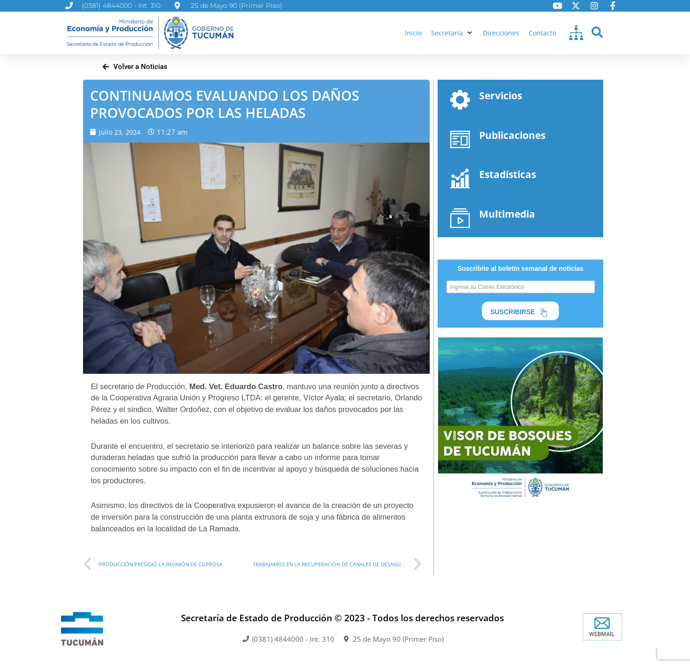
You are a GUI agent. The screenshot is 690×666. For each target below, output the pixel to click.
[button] (450, 33)
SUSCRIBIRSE (520, 313)
